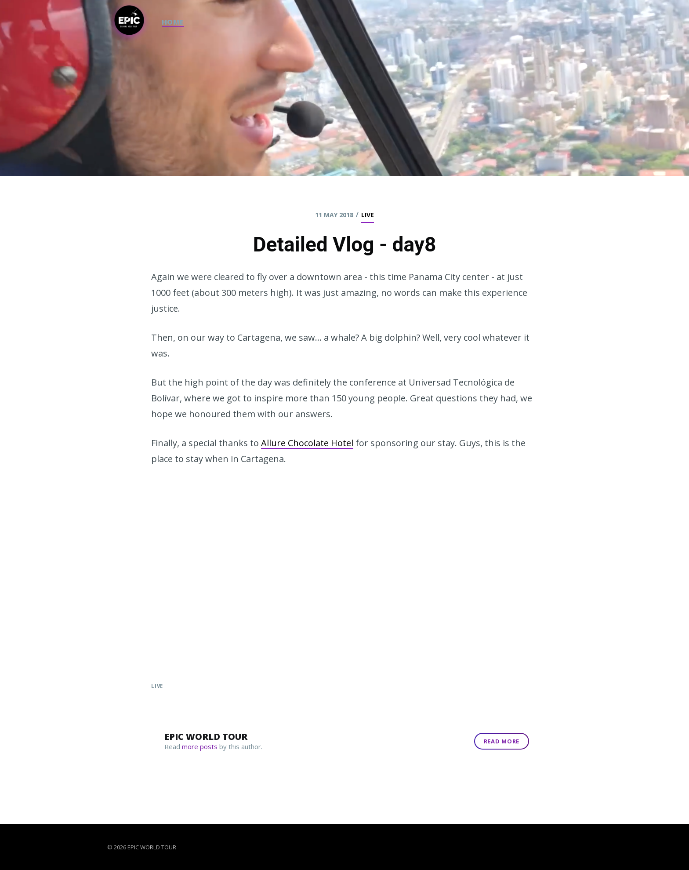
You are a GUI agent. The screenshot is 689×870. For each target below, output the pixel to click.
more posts (200, 746)
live (367, 215)
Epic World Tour (205, 737)
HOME (173, 22)
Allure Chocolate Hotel (307, 443)
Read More (501, 741)
